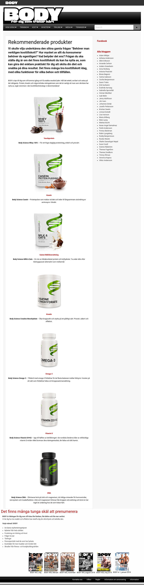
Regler (97, 580)
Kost (34, 27)
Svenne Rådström (105, 147)
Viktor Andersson (105, 160)
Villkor (89, 580)
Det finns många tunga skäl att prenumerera (39, 511)
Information (134, 580)
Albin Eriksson (104, 61)
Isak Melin (103, 96)
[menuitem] (10, 27)
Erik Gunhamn (104, 85)
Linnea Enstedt (104, 112)
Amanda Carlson (105, 63)
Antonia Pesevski (105, 72)
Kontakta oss (77, 580)
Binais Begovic (104, 74)
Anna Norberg (104, 69)
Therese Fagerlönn (106, 150)
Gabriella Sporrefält (106, 90)
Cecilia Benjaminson (106, 80)
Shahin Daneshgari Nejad (108, 142)
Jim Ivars (102, 101)
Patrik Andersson (105, 128)
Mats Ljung (103, 120)
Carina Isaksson (105, 77)
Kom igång (10, 27)
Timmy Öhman (104, 155)
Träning (23, 27)
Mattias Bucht (104, 123)
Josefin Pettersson (106, 107)
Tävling (57, 27)
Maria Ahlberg (104, 117)
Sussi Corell (103, 144)
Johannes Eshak (105, 104)
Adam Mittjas (104, 55)
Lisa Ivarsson (104, 115)
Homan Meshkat (105, 93)
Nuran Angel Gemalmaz (108, 125)
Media (68, 27)
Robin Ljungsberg (105, 133)
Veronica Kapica (105, 158)
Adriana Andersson (106, 58)
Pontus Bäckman (105, 131)
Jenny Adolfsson (105, 99)
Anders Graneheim (106, 66)
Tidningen (80, 27)
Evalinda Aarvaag (105, 88)
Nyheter (45, 27)
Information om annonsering (115, 580)
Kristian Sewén (104, 109)
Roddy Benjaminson (106, 136)
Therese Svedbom (106, 152)
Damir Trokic (104, 82)
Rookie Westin (104, 139)
